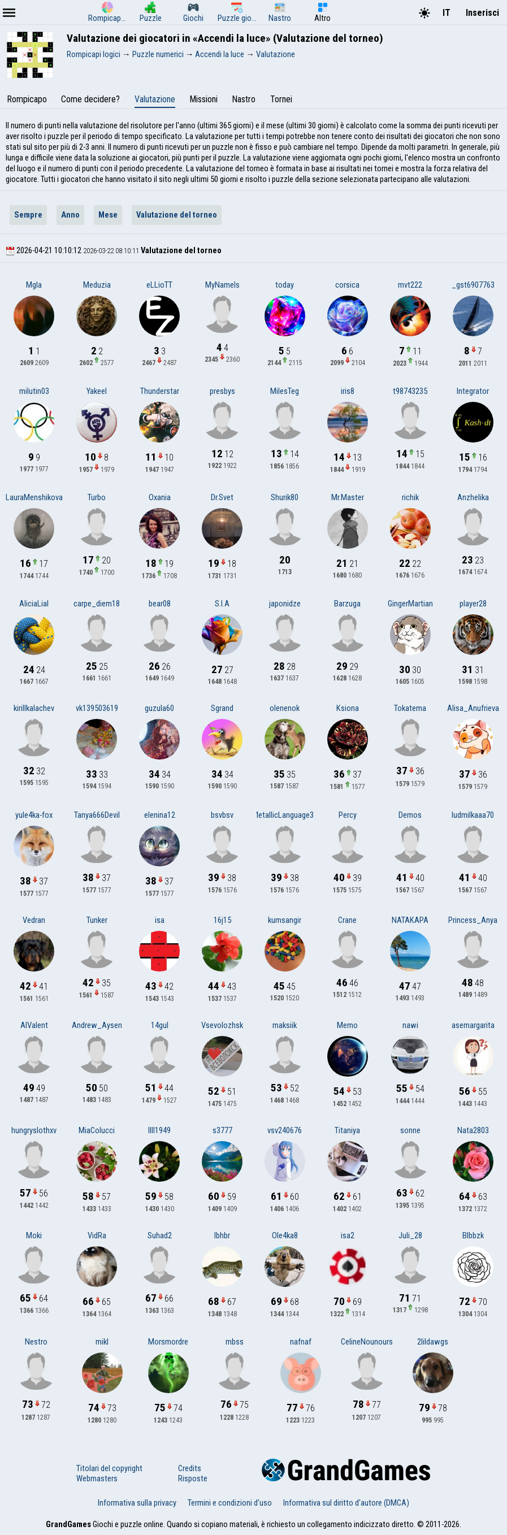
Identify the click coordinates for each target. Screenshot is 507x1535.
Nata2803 (473, 1130)
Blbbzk (473, 1235)
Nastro (243, 99)
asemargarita (473, 1025)
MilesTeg (284, 391)
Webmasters (97, 1478)
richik (410, 497)
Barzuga (347, 604)
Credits (189, 1468)
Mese (108, 215)
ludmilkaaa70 (473, 815)
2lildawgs (432, 1342)
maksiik (284, 1025)
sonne (410, 1130)
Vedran (34, 920)
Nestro (36, 1342)
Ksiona (347, 708)
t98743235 (410, 391)
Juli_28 (410, 1235)
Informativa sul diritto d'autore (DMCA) (346, 1503)
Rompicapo (27, 99)
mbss (235, 1342)
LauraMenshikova (34, 497)
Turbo (97, 497)
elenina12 (159, 815)
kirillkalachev (34, 708)
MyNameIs (222, 285)
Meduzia (97, 285)
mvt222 (410, 285)
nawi (410, 1025)
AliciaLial (34, 604)
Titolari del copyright (109, 1468)
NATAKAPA (410, 920)
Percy (348, 815)
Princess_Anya (472, 920)
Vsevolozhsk (222, 1025)
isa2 (347, 1235)
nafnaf (300, 1342)
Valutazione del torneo (176, 215)
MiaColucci (97, 1130)
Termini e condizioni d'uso (230, 1503)
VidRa (97, 1235)
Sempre (28, 215)
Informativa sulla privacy (137, 1503)
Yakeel (96, 391)
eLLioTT (159, 285)
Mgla (34, 285)
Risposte (192, 1478)
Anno (70, 215)
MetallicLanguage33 (285, 815)
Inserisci (482, 12)
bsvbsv (222, 815)
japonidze (285, 604)
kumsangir (284, 920)
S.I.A (222, 604)
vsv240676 (284, 1130)
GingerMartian (410, 604)
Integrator (473, 391)
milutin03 (34, 391)
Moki (34, 1235)
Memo (347, 1025)
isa (159, 920)
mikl (102, 1342)
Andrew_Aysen (97, 1025)
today (284, 285)
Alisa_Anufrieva (473, 708)
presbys (222, 391)
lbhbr (222, 1235)
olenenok (285, 708)
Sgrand (222, 708)
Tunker (96, 920)
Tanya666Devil (97, 815)
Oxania (160, 497)
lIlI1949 (159, 1130)
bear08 (160, 604)
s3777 (222, 1130)
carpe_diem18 (96, 604)
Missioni (203, 99)
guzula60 (159, 708)
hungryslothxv (34, 1130)
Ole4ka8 (285, 1235)
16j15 (222, 920)
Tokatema (410, 708)
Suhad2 (160, 1235)
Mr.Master (347, 497)
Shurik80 (284, 497)
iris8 (347, 391)
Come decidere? (90, 99)
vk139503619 (97, 708)
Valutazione (155, 99)
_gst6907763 (473, 285)
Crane (347, 920)
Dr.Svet (222, 497)
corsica (347, 285)
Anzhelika (473, 497)
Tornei (281, 99)
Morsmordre (168, 1342)
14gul (159, 1025)
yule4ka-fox (34, 815)
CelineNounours (367, 1342)
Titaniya (347, 1130)
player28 (473, 604)
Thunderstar (159, 391)
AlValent (34, 1025)
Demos (410, 815)
